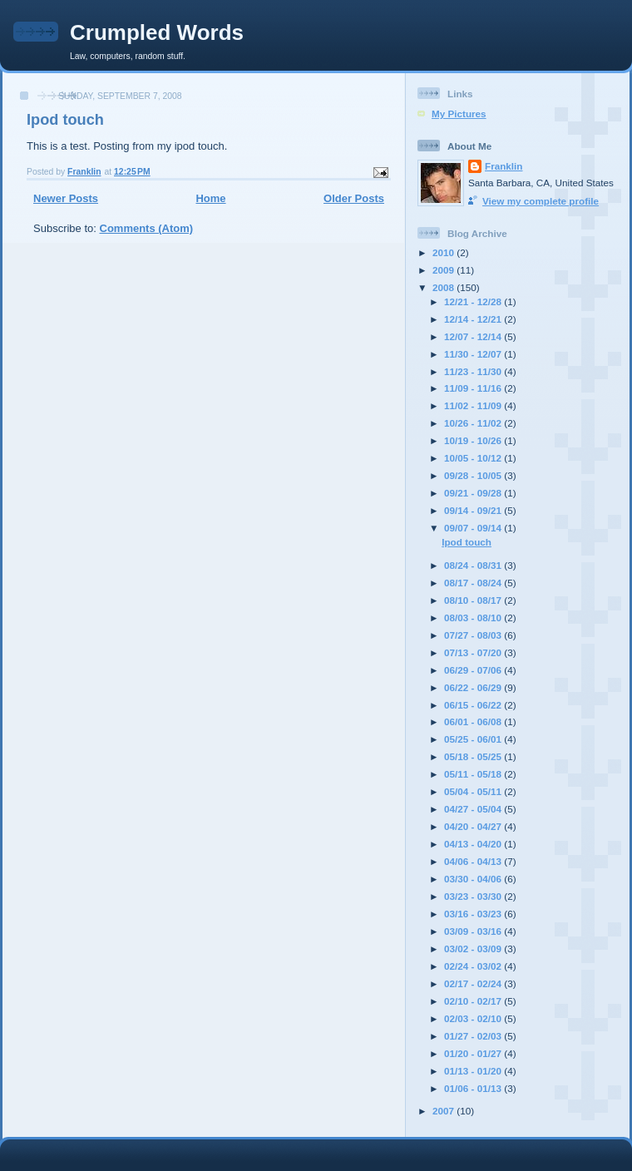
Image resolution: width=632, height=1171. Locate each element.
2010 (444, 252)
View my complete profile (540, 200)
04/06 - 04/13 (474, 861)
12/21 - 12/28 (474, 301)
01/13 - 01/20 (474, 1070)
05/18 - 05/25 (474, 756)
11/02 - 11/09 (474, 405)
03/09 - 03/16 (474, 931)
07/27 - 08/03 (474, 635)
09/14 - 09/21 (474, 510)
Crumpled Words (157, 32)
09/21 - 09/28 (474, 492)
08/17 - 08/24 (474, 582)
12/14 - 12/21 (474, 319)
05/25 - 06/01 (474, 739)
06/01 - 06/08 (474, 721)
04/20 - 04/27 (474, 826)
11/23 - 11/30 (474, 371)
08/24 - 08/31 (474, 565)
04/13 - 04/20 (474, 843)
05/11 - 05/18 (474, 773)
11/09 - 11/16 (474, 388)
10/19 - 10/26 (474, 440)
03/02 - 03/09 (474, 948)
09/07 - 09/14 (474, 527)
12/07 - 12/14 (474, 336)
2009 (444, 269)
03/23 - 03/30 (474, 896)
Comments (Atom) (147, 228)
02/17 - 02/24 (474, 983)
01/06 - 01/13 (474, 1088)
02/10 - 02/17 (474, 1001)
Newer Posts (65, 198)
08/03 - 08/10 (474, 617)
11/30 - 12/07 (474, 353)
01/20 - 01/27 (474, 1053)
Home (210, 198)
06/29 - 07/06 (474, 670)
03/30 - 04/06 (474, 878)
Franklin (503, 166)
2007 (444, 1110)
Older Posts (353, 198)
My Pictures (459, 113)
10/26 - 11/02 (474, 423)
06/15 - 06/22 (474, 704)
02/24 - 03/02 (474, 966)
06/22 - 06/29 (474, 687)
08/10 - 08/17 (474, 600)
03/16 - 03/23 (474, 913)
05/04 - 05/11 (474, 791)
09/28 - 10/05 (474, 475)
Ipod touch (65, 119)
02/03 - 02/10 (474, 1018)
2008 (444, 287)
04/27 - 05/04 (474, 808)
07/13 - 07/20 (474, 652)
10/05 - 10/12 (474, 457)
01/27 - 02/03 (474, 1035)
